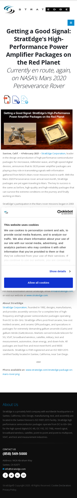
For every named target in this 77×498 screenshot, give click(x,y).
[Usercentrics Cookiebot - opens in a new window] (57, 212)
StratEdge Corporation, (53, 153)
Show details (58, 271)
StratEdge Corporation (15, 307)
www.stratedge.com (37, 295)
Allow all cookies (38, 282)
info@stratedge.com (62, 291)
